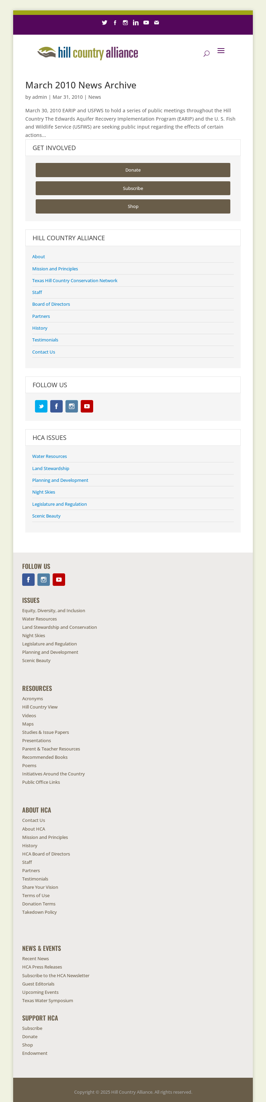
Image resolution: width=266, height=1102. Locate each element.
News (94, 97)
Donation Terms (38, 904)
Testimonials (45, 340)
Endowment (143, 42)
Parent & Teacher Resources (51, 749)
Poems (29, 765)
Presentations (36, 740)
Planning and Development (60, 480)
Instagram (71, 406)
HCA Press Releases (42, 967)
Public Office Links (41, 782)
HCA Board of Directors (46, 854)
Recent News (35, 958)
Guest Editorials (38, 984)
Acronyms (32, 698)
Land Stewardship (50, 468)
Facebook (56, 406)
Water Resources (49, 456)
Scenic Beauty (46, 516)
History (39, 328)
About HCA (33, 829)
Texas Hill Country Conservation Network (74, 280)
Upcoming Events (40, 992)
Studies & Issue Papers (45, 732)
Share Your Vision (40, 887)
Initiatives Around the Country (53, 774)
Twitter (41, 406)
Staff (37, 292)
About (38, 256)
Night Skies (43, 492)
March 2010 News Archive (80, 85)
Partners (41, 316)
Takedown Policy (39, 912)
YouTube (87, 406)
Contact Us (43, 352)
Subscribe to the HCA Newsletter (55, 975)
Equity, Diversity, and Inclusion (53, 610)
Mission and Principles (55, 269)
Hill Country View (39, 707)
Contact (193, 42)
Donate (98, 42)
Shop (119, 42)
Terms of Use (36, 895)
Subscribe (74, 42)
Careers (170, 42)
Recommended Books (45, 757)
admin (39, 97)
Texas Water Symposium (47, 1000)
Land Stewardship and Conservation (59, 627)
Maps (28, 724)
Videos (29, 715)
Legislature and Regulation (59, 504)
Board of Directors (51, 304)
